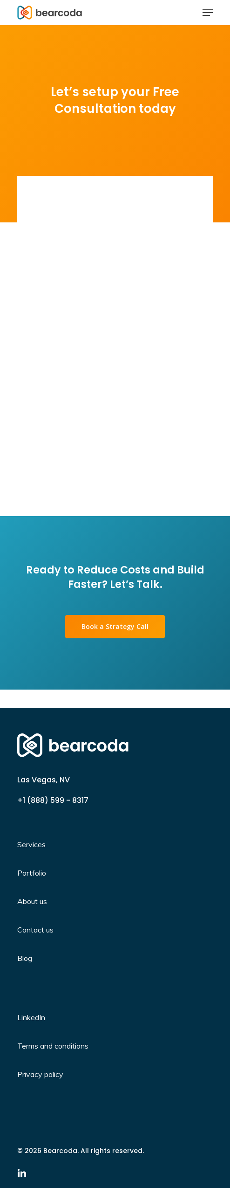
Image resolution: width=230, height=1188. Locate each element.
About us (32, 901)
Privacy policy (40, 1074)
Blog (24, 958)
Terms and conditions (52, 1045)
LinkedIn (31, 1017)
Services (31, 844)
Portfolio (31, 872)
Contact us (35, 929)
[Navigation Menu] (208, 12)
